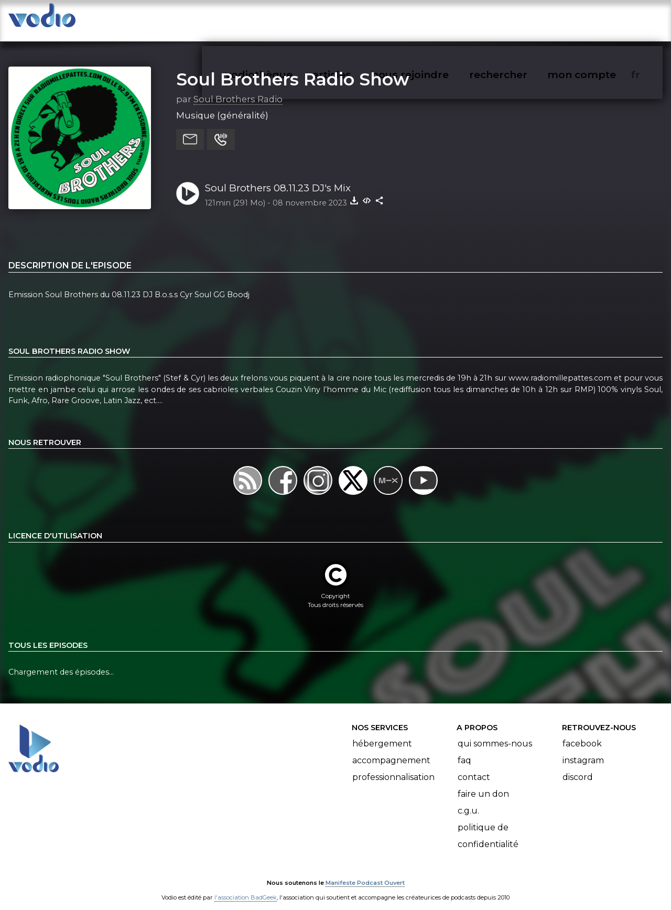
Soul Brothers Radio (238, 88)
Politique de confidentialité (488, 825)
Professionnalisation (393, 767)
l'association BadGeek (245, 887)
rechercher (517, 19)
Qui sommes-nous (495, 733)
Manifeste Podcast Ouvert (365, 872)
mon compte (599, 19)
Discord (577, 767)
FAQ (464, 750)
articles (355, 19)
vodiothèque (284, 19)
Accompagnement (391, 750)
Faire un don (483, 783)
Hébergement (382, 733)
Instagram (583, 750)
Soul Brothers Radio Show (292, 68)
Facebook (582, 733)
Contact (474, 767)
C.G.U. (468, 800)
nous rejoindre (431, 19)
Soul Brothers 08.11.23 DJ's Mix (278, 177)
